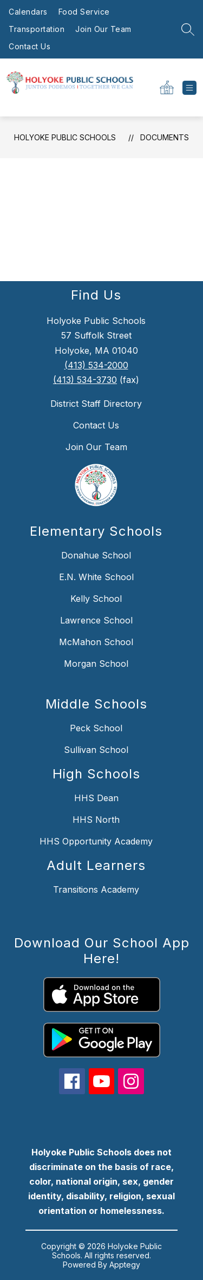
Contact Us (29, 46)
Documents (164, 137)
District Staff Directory (96, 403)
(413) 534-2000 (96, 365)
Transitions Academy (96, 889)
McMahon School (96, 641)
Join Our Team (103, 29)
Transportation (36, 29)
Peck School (96, 728)
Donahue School (96, 555)
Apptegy (124, 1264)
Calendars (28, 11)
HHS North (96, 819)
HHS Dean (96, 797)
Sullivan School (96, 749)
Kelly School (96, 598)
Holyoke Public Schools (65, 137)
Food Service (84, 11)
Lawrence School (96, 620)
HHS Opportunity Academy (96, 841)
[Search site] (187, 29)
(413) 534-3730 (85, 379)
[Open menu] (189, 88)
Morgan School (96, 663)
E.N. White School (96, 576)
